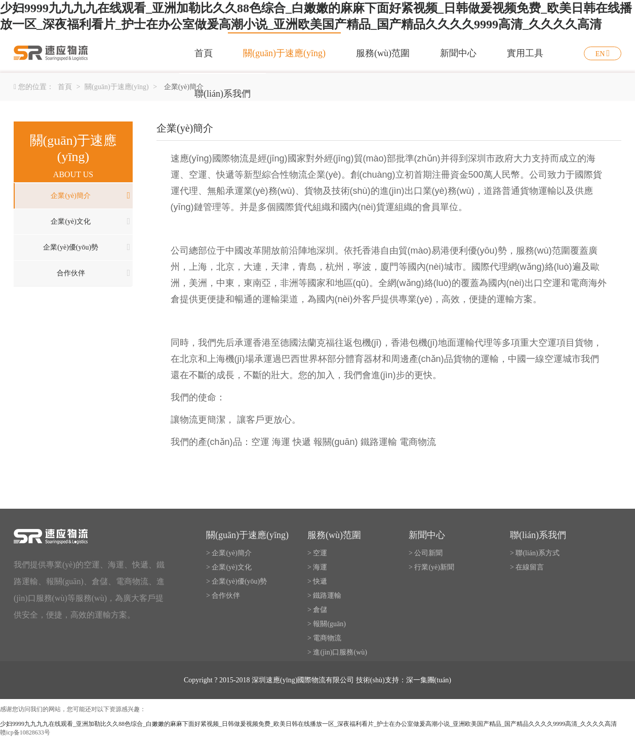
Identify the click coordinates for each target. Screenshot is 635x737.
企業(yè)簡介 (71, 195)
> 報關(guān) (326, 624)
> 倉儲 (317, 609)
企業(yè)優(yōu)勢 (70, 247)
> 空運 (317, 553)
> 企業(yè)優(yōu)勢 (236, 581)
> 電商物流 (324, 638)
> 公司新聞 (426, 553)
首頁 (203, 53)
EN (600, 54)
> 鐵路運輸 (324, 595)
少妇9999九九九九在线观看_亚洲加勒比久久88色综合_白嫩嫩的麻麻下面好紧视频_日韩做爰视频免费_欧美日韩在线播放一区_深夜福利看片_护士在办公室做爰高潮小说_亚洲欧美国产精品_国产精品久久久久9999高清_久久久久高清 (308, 723)
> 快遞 (317, 581)
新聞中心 (458, 53)
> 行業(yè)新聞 (431, 567)
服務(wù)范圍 (383, 53)
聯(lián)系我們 (222, 94)
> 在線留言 (527, 567)
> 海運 (317, 567)
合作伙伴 (71, 273)
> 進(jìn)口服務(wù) (337, 652)
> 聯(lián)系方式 (535, 553)
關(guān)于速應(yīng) (284, 53)
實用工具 (525, 53)
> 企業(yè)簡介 (229, 553)
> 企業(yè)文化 (229, 567)
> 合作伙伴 (223, 595)
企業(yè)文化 (71, 221)
